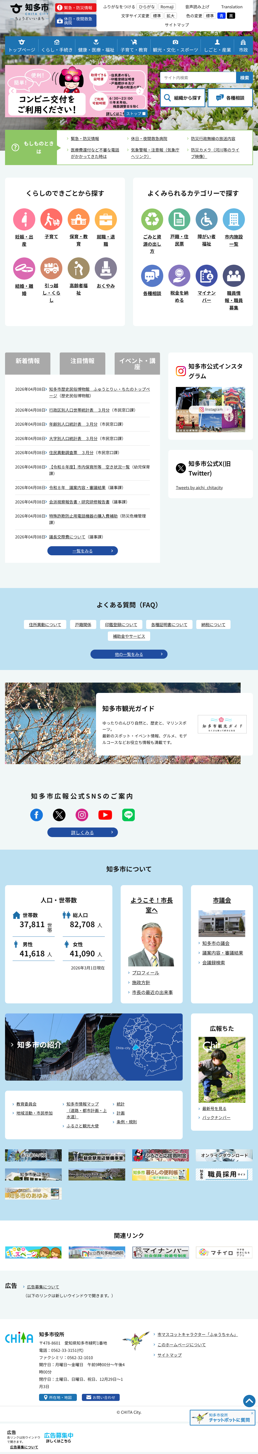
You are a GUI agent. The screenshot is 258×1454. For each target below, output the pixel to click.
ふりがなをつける (119, 7)
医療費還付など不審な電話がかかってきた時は (95, 153)
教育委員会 (26, 1106)
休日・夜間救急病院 (149, 138)
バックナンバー (216, 1119)
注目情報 (82, 360)
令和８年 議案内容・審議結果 (77, 487)
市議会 (222, 901)
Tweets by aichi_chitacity (199, 487)
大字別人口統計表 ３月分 (73, 438)
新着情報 (28, 360)
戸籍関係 (80, 625)
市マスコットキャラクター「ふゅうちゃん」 (197, 1336)
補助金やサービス (129, 637)
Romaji (167, 7)
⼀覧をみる (82, 551)
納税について (220, 625)
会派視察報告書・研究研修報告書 (79, 502)
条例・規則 (127, 1123)
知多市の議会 (216, 944)
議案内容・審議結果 (222, 954)
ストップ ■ (135, 113)
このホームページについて (181, 1346)
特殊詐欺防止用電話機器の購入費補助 (83, 516)
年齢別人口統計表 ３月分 (73, 424)
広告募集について (43, 1288)
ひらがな (147, 7)
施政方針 (141, 983)
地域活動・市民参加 (34, 1114)
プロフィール (145, 974)
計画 (121, 1114)
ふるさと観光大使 (83, 1127)
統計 (121, 1106)
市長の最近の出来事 (152, 993)
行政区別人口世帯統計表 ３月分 (79, 410)
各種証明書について (172, 625)
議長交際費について (67, 537)
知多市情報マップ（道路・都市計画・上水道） (87, 1112)
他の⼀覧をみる (129, 655)
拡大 (171, 16)
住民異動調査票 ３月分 (71, 452)
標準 (157, 16)
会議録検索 (213, 964)
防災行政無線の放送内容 (213, 138)
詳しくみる (82, 834)
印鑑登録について (121, 625)
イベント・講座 (137, 363)
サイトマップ (169, 1356)
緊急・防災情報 (85, 138)
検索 (244, 77)
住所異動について (39, 625)
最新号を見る (214, 1110)
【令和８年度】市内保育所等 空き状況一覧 (89, 467)
